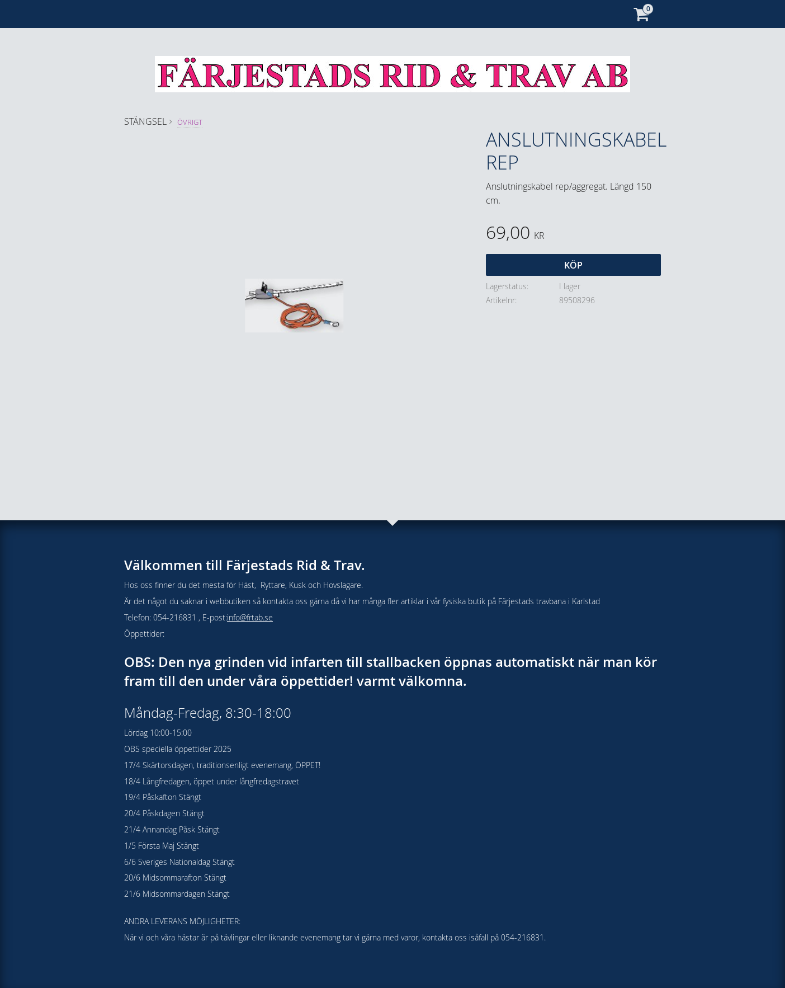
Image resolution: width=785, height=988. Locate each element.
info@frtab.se (250, 617)
